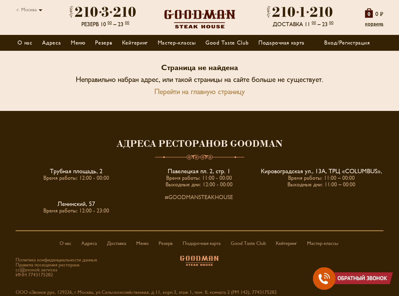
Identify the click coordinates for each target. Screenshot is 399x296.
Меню (142, 243)
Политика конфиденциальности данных (56, 260)
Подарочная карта (281, 43)
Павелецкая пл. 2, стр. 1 (199, 171)
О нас (24, 43)
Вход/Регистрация (347, 43)
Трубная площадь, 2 (76, 171)
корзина (374, 24)
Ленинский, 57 (76, 204)
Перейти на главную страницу (199, 92)
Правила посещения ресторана (47, 265)
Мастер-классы (177, 43)
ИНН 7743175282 (34, 275)
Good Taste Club (227, 43)
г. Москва (27, 9)
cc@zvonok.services (36, 270)
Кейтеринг (135, 43)
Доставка (116, 243)
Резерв (103, 43)
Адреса (51, 43)
